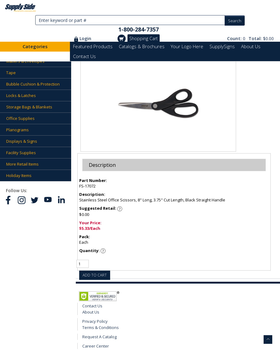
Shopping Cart (143, 38)
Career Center (95, 346)
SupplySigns (222, 46)
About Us (251, 46)
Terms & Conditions (100, 327)
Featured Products (93, 46)
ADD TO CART (95, 275)
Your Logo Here (187, 46)
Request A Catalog (99, 336)
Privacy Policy (95, 321)
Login (85, 38)
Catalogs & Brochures (142, 46)
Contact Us (84, 56)
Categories (35, 46)
